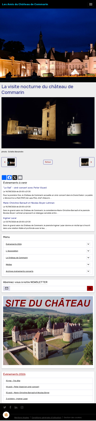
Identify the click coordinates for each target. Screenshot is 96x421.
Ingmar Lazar (10, 218)
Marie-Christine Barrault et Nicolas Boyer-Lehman (28, 203)
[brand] (25, 4)
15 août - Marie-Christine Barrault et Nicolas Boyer (27, 393)
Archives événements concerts (19, 271)
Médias (9, 265)
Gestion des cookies (73, 418)
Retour (48, 162)
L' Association (12, 251)
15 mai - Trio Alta (13, 381)
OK (90, 288)
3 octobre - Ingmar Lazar (17, 399)
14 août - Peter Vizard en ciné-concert (22, 387)
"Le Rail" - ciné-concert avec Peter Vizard (25, 187)
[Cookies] (6, 415)
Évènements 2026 (14, 244)
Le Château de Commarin (17, 258)
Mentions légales (21, 418)
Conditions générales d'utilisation (46, 418)
